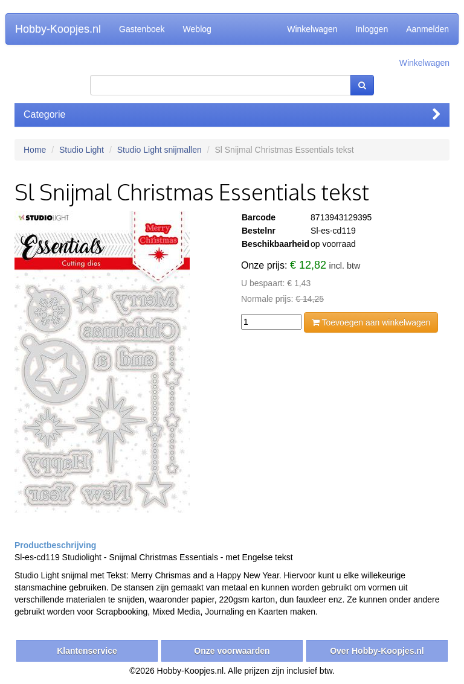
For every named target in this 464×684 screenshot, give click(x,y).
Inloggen (371, 29)
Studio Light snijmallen (159, 150)
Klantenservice (87, 651)
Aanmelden (427, 29)
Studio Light (81, 150)
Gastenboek (142, 29)
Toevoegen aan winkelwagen (371, 322)
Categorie (232, 114)
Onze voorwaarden (231, 651)
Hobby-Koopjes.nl (58, 29)
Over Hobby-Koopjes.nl (377, 651)
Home (35, 150)
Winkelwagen (312, 29)
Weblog (197, 29)
